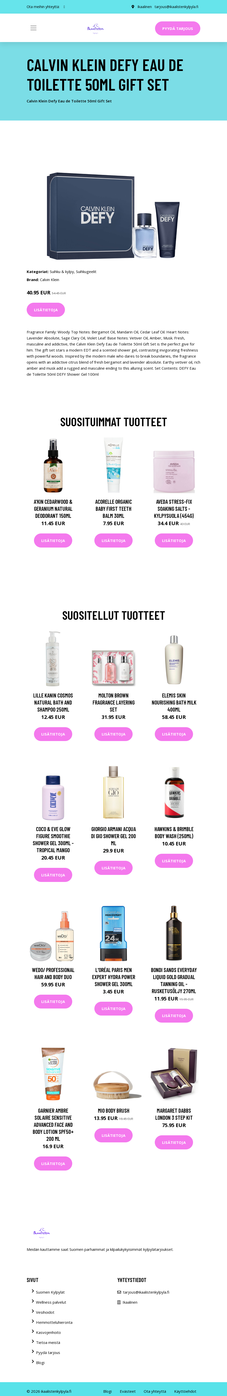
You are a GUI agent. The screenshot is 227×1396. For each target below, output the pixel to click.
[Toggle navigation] (33, 28)
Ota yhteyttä (155, 1391)
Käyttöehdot (185, 1391)
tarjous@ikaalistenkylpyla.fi (176, 6)
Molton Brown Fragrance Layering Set (114, 702)
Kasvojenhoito (48, 1332)
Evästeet (128, 1391)
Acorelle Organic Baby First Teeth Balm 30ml (113, 508)
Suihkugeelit (86, 271)
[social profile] (64, 7)
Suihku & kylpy (62, 271)
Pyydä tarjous (177, 28)
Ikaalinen (144, 6)
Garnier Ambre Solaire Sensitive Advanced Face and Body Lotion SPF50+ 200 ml (53, 1124)
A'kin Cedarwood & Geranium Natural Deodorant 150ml (53, 508)
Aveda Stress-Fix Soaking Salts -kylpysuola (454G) (174, 508)
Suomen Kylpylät (50, 1292)
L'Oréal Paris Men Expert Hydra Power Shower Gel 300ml (113, 976)
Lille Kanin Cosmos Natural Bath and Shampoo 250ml (53, 702)
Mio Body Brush (113, 1110)
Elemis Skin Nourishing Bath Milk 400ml (174, 702)
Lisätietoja (46, 309)
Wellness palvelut (51, 1302)
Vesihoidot (45, 1312)
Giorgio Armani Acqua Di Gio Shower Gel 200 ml (113, 836)
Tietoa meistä (48, 1342)
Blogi (40, 1362)
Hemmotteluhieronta (54, 1322)
